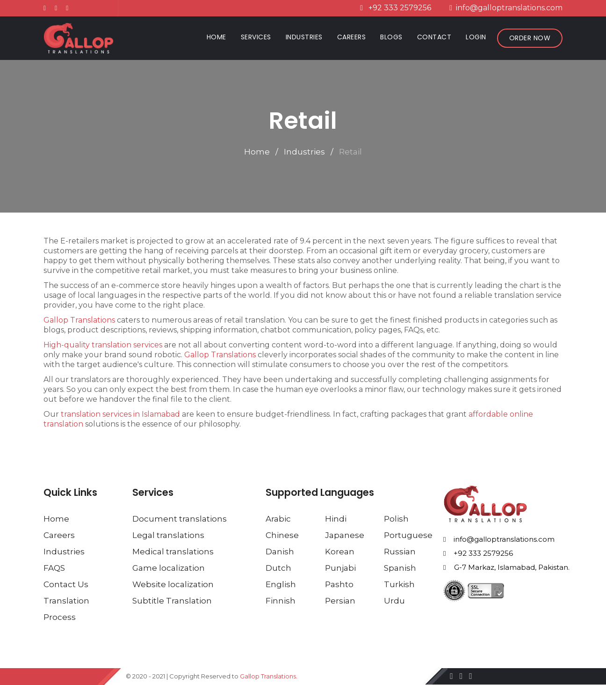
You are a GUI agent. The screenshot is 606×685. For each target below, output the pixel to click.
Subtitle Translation (172, 600)
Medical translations (173, 551)
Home (218, 37)
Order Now (530, 38)
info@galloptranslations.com (499, 539)
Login (476, 37)
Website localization (173, 584)
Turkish (399, 584)
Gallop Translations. (268, 676)
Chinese (282, 535)
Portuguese (408, 535)
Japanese (344, 535)
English (281, 584)
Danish (280, 551)
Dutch (278, 568)
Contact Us (65, 584)
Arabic (278, 518)
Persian (340, 600)
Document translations (179, 518)
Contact (434, 37)
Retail (350, 151)
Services (256, 37)
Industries (304, 37)
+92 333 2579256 (478, 553)
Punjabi (340, 568)
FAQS (54, 568)
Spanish (400, 568)
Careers (351, 37)
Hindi (335, 518)
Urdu (394, 600)
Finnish (281, 600)
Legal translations (168, 535)
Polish (396, 518)
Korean (339, 551)
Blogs (391, 37)
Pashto (339, 584)
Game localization (168, 568)
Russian (400, 551)
